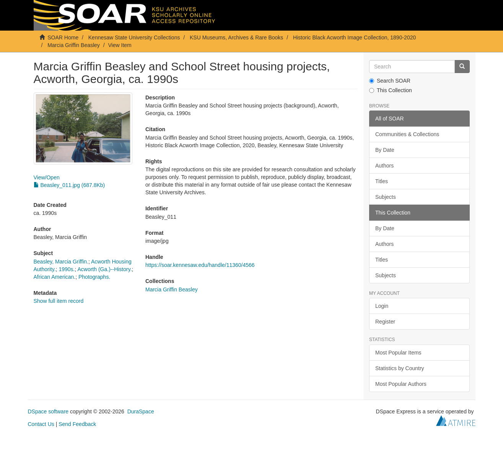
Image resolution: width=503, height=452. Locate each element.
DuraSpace (140, 411)
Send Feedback (77, 424)
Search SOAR (389, 81)
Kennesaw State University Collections (134, 37)
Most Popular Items (398, 353)
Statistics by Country (399, 368)
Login (381, 306)
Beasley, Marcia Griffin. (61, 262)
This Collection (390, 90)
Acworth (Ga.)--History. (104, 269)
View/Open (47, 177)
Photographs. (94, 277)
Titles (381, 181)
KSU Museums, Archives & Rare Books (236, 37)
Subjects (385, 197)
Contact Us (41, 424)
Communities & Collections (407, 134)
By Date (384, 150)
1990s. (67, 269)
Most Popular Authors (400, 384)
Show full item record (59, 301)
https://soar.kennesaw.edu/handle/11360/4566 (200, 265)
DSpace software (48, 411)
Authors (384, 166)
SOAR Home (62, 37)
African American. (55, 277)
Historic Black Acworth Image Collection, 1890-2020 (354, 37)
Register (385, 322)
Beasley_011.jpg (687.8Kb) (69, 185)
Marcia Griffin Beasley (73, 45)
